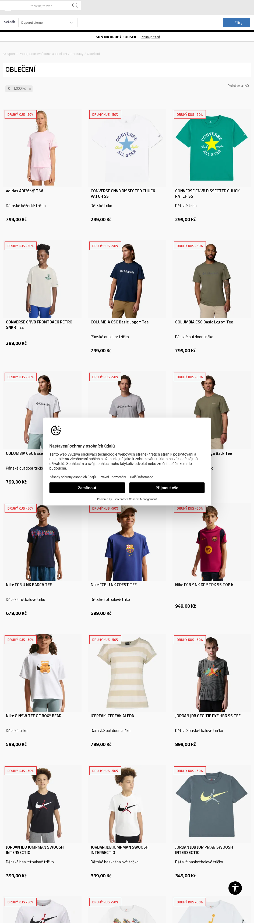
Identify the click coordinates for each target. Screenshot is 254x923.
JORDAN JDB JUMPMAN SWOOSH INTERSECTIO (35, 850)
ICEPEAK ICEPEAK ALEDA (112, 716)
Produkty (76, 53)
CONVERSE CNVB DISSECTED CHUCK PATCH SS (123, 193)
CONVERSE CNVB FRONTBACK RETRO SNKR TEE (39, 324)
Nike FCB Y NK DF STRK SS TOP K (204, 584)
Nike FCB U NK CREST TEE (114, 584)
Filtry (235, 22)
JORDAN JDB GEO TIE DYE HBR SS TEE (208, 716)
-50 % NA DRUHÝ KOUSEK (115, 36)
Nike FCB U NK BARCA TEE (29, 584)
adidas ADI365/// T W (24, 191)
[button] (40, 5)
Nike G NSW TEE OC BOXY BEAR (33, 716)
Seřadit (10, 21)
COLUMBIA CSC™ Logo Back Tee (203, 453)
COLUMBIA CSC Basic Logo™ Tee (120, 322)
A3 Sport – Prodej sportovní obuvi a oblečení (35, 53)
